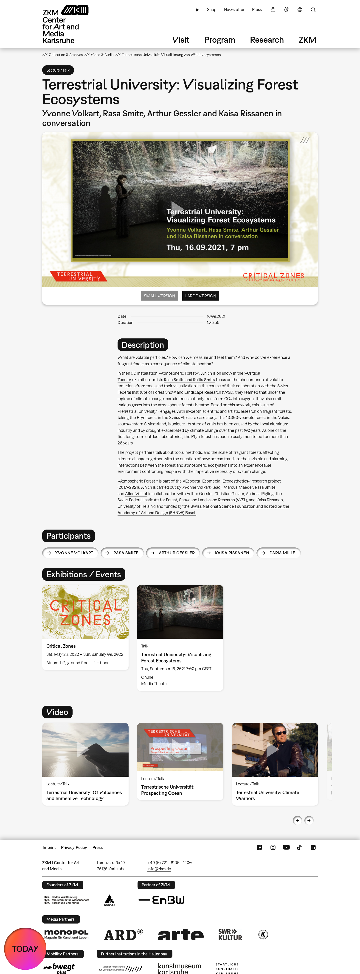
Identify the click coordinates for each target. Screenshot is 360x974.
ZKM (308, 40)
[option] (85, 627)
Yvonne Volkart (196, 487)
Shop (211, 9)
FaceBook (259, 847)
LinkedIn (313, 847)
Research (267, 40)
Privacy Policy (74, 847)
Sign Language (286, 9)
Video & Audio (102, 55)
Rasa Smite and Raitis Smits (189, 379)
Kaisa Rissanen (232, 552)
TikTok (299, 847)
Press (257, 9)
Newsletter (234, 9)
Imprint (49, 847)
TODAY (25, 949)
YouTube (286, 847)
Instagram (273, 847)
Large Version (200, 295)
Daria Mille (282, 552)
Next (309, 820)
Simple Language (273, 9)
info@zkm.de (159, 868)
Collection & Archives (66, 55)
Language (299, 9)
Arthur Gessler (177, 552)
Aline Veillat (136, 493)
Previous (297, 820)
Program (219, 40)
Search (313, 9)
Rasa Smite (265, 487)
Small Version (159, 295)
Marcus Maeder (238, 487)
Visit (180, 40)
